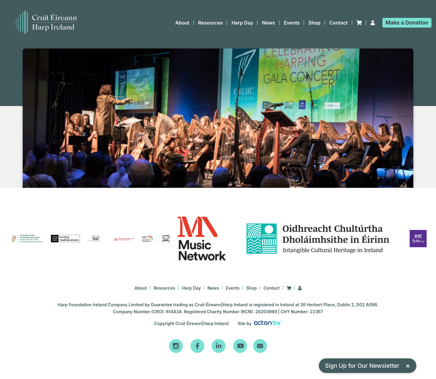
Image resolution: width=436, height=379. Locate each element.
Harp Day (242, 22)
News (268, 22)
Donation (406, 22)
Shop (315, 22)
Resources (210, 22)
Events (291, 22)
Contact (338, 22)
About (182, 22)
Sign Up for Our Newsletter (367, 365)
